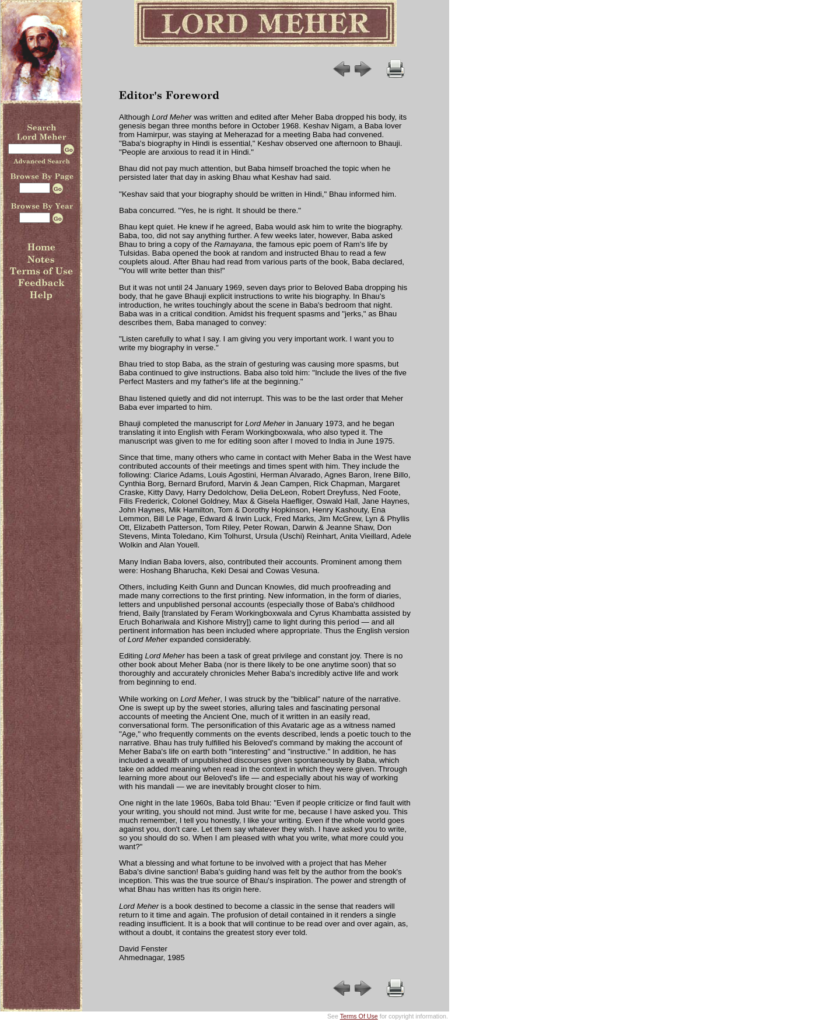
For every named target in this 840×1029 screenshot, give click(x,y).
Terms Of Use (359, 1016)
